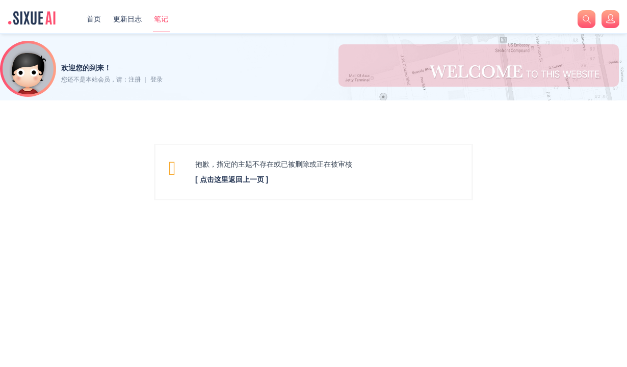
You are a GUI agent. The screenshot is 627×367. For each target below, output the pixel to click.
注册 (134, 79)
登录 (156, 79)
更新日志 (127, 19)
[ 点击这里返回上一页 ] (231, 179)
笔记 (161, 19)
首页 (94, 19)
